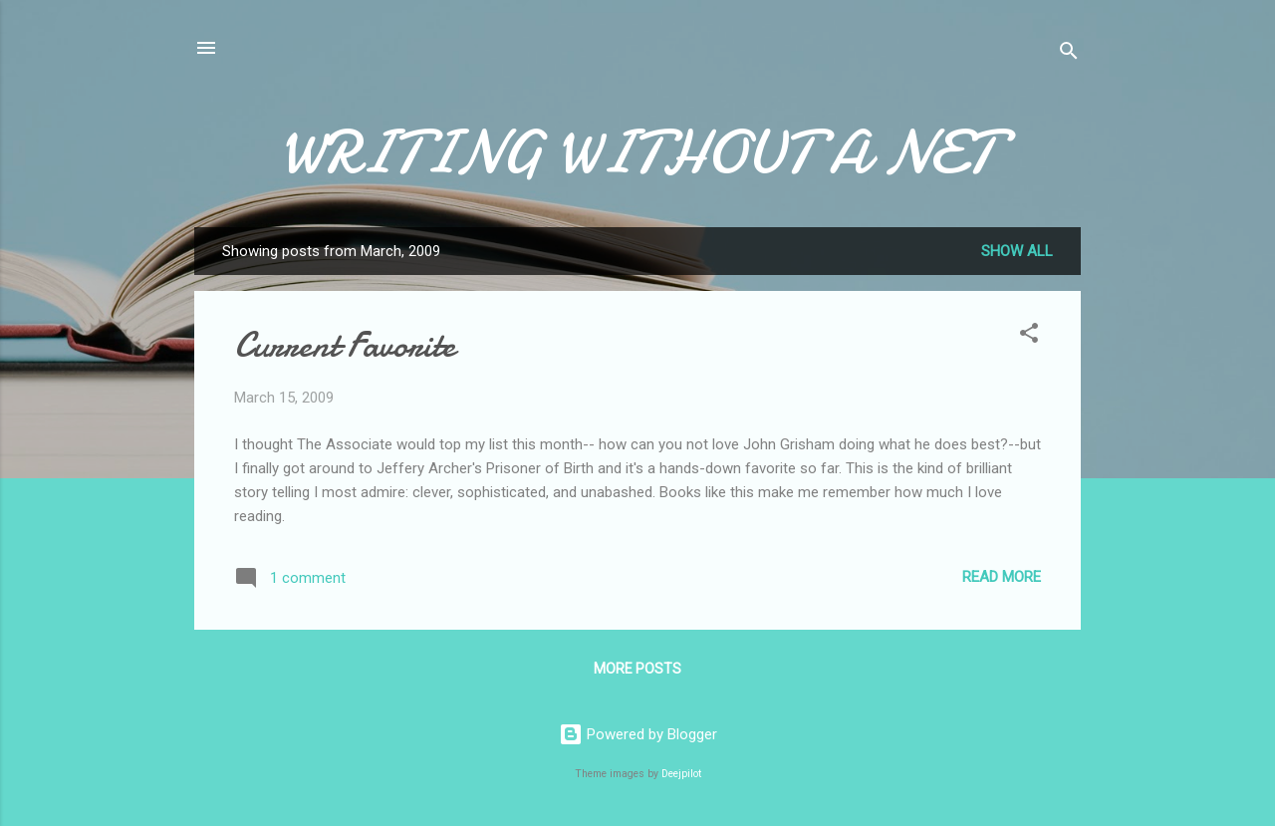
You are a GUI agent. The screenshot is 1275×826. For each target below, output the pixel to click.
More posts (637, 669)
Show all (1017, 251)
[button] (1029, 336)
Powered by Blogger (638, 734)
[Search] (1069, 54)
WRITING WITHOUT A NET (637, 152)
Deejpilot (681, 773)
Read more (1001, 577)
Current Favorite (344, 345)
